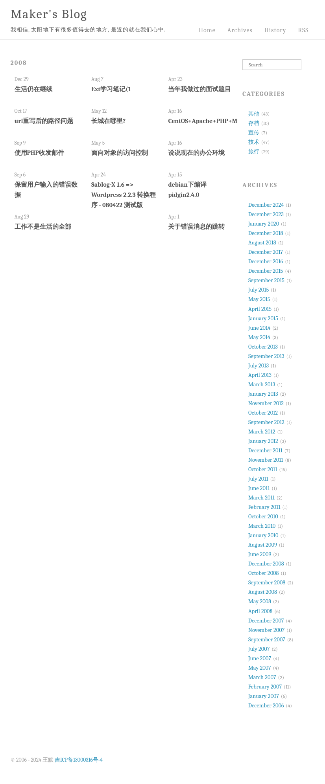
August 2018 (262, 242)
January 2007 (263, 696)
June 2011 (259, 488)
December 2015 (265, 271)
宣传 (253, 132)
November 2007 (266, 630)
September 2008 (266, 582)
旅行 (253, 151)
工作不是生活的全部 (43, 226)
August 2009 (262, 545)
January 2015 (263, 318)
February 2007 (265, 686)
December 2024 (266, 205)
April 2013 (259, 375)
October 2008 (263, 573)
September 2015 (266, 280)
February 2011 (264, 507)
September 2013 (266, 356)
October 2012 (263, 412)
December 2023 (266, 214)
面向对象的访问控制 (119, 152)
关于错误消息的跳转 (196, 226)
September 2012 (266, 422)
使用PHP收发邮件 (39, 152)
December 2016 (265, 261)
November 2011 (265, 460)
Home (207, 30)
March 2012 (261, 431)
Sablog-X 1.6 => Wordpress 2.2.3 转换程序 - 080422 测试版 (123, 194)
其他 (253, 113)
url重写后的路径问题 (44, 121)
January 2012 (263, 441)
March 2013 (261, 384)
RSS (303, 30)
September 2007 (266, 639)
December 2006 (266, 705)
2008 (19, 62)
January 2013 (263, 394)
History (275, 30)
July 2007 (259, 649)
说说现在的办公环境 (196, 152)
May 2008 (259, 601)
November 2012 (266, 403)
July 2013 (258, 365)
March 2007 (262, 677)
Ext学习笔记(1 (111, 89)
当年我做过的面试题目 (199, 89)
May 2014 (259, 337)
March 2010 (261, 526)
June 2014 (259, 328)
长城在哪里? (108, 121)
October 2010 (263, 516)
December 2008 (266, 563)
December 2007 (266, 620)
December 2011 (265, 450)
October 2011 (262, 469)
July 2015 (258, 289)
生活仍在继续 (33, 89)
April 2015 (259, 309)
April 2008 (260, 611)
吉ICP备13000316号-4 (79, 760)
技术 (253, 142)
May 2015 (259, 299)
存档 (253, 123)
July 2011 (258, 479)
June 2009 (259, 554)
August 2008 (262, 592)
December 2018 (265, 233)
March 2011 (261, 497)
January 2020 (263, 223)
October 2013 (263, 346)
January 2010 (263, 535)
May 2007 (259, 668)
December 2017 (265, 252)
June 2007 (259, 658)
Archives (240, 30)
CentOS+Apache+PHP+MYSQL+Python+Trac (229, 121)
